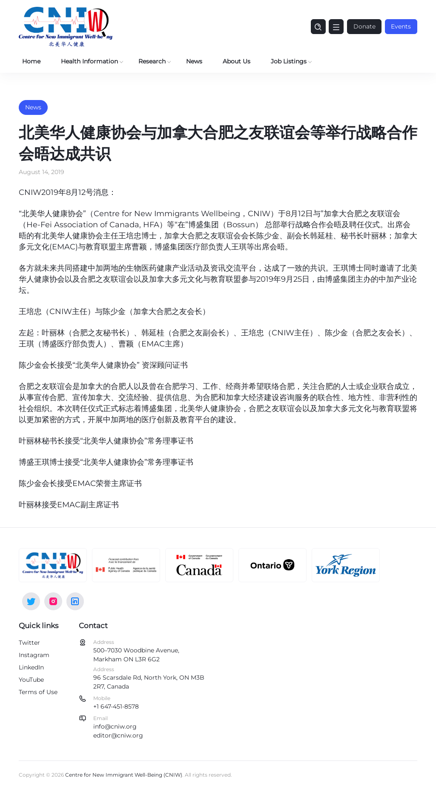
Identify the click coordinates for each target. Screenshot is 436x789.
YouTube (31, 679)
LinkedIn (31, 667)
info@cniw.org (115, 726)
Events (401, 26)
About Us (236, 61)
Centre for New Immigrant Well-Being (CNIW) (123, 775)
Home (31, 61)
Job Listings (289, 61)
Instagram (34, 655)
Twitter (29, 642)
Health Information (89, 61)
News (194, 61)
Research (152, 61)
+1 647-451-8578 (116, 706)
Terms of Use (38, 692)
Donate (364, 26)
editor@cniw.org (118, 735)
